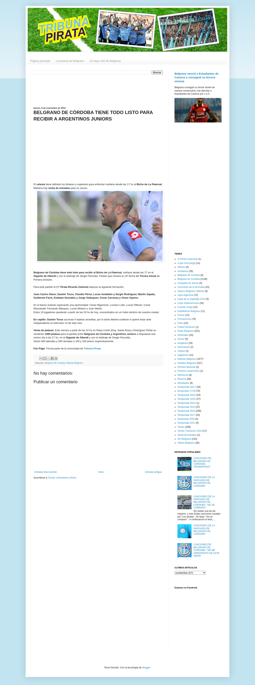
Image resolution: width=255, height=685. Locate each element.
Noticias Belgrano (74, 363)
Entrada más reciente (45, 472)
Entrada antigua (153, 472)
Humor (180, 339)
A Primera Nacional (187, 259)
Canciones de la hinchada (190, 287)
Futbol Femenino (186, 327)
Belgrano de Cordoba (55, 363)
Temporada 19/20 (186, 399)
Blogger (146, 667)
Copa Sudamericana (188, 303)
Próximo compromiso (188, 371)
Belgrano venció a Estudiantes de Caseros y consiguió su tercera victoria (197, 77)
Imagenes (182, 343)
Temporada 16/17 (186, 387)
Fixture (181, 315)
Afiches (181, 267)
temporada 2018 (185, 419)
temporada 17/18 (186, 391)
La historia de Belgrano (70, 61)
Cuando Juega (185, 307)
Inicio (101, 472)
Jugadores (182, 355)
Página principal (40, 61)
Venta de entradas (186, 435)
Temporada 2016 (186, 411)
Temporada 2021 (186, 422)
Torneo (181, 427)
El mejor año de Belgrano (105, 61)
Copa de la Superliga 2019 (191, 299)
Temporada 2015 (186, 407)
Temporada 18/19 (186, 395)
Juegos (181, 351)
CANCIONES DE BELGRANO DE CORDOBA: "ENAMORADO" (202, 462)
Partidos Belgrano (186, 363)
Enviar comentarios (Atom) (62, 477)
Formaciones (184, 319)
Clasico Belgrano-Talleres (190, 291)
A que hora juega (186, 263)
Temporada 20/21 (186, 403)
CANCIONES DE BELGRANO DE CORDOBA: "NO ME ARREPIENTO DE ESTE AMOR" (206, 550)
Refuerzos (182, 375)
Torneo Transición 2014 (189, 430)
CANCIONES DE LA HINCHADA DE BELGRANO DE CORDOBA (204, 481)
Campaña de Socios (188, 283)
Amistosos (182, 271)
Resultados (183, 383)
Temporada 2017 (186, 415)
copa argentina (185, 295)
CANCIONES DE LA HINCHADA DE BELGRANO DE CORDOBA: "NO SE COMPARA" (204, 502)
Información (183, 347)
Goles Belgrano (185, 331)
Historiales (182, 335)
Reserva (181, 379)
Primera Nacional (186, 367)
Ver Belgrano (184, 439)
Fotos (180, 323)
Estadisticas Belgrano (188, 311)
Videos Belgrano (186, 442)
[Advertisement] (98, 90)
